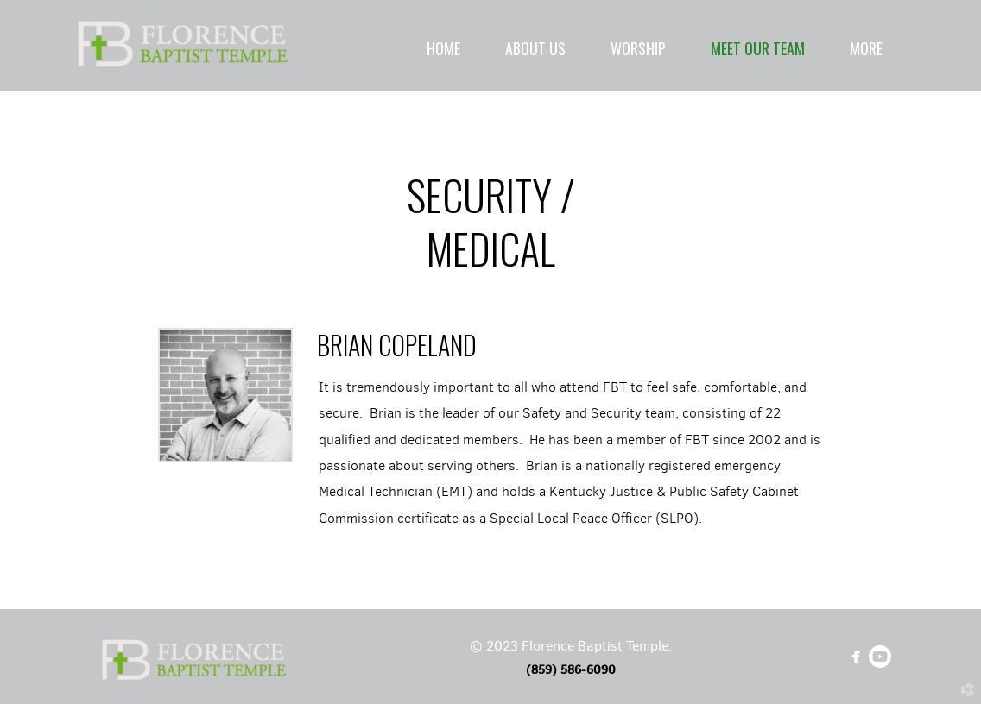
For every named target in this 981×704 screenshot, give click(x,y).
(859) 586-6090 (571, 669)
